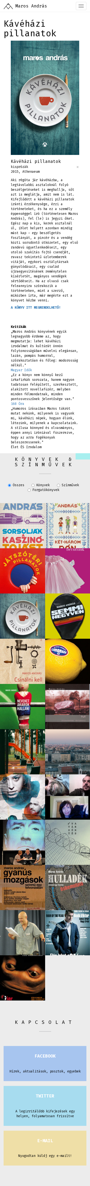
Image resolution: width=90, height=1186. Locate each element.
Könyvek (40, 485)
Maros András (31, 6)
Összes (16, 485)
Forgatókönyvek (43, 490)
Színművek (68, 485)
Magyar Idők (21, 370)
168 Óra (17, 404)
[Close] (77, 167)
